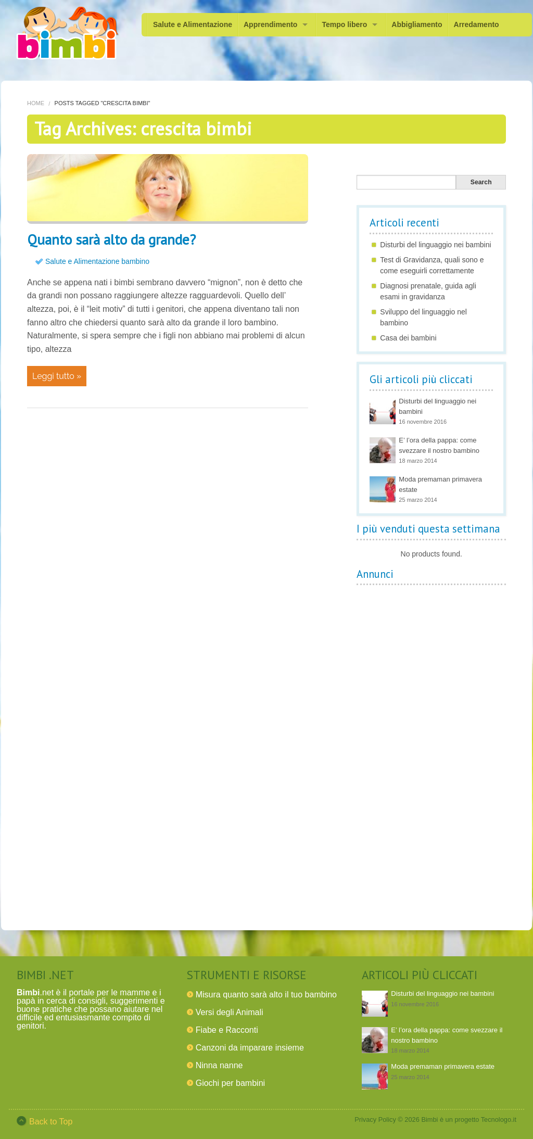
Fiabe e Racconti (227, 1030)
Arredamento (476, 24)
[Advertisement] (435, 747)
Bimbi (429, 1119)
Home (35, 103)
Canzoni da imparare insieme (250, 1047)
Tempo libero (344, 24)
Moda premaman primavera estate (442, 1066)
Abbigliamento (416, 24)
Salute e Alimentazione (192, 24)
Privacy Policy (375, 1119)
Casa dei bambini (408, 338)
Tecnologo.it (498, 1119)
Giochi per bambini (230, 1083)
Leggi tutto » (56, 376)
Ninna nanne (219, 1065)
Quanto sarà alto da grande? (111, 239)
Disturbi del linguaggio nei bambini (435, 245)
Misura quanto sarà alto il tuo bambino (266, 994)
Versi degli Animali (229, 1012)
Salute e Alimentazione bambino (97, 261)
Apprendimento (270, 24)
